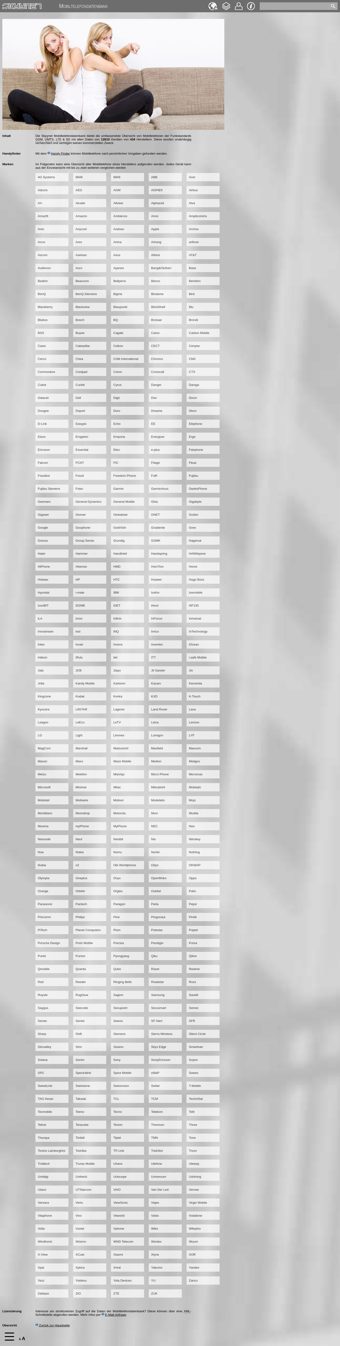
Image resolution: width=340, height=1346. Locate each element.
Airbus (193, 190)
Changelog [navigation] (226, 4)
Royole (43, 995)
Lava (192, 709)
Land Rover (159, 709)
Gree (192, 527)
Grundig (118, 540)
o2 (77, 865)
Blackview (82, 307)
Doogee (43, 411)
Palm (192, 891)
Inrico (155, 631)
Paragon (119, 904)
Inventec (157, 644)
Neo (192, 826)
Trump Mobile (85, 1163)
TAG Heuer (45, 1099)
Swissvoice (121, 1086)
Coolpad (81, 372)
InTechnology (198, 631)
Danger (156, 385)
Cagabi (118, 333)
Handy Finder (58, 153)
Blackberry (45, 307)
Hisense (81, 566)
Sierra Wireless (161, 1034)
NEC (154, 826)
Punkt (42, 956)
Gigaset (43, 514)
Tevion (118, 1125)
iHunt (154, 605)
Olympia (43, 878)
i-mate (80, 592)
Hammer (82, 553)
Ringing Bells (122, 982)
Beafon (43, 281)
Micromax (196, 774)
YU (153, 1280)
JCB (78, 670)
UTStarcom (83, 1189)
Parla (154, 904)
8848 (79, 177)
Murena (43, 826)
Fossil (80, 475)
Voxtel (80, 1228)
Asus (116, 255)
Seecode (82, 1008)
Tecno (117, 1112)
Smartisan (196, 1047)
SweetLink (45, 1086)
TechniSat (196, 1099)
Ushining (195, 1176)
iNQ (116, 631)
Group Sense (85, 540)
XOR (192, 1254)
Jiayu (117, 670)
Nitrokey (194, 839)
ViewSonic (120, 1202)
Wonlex (156, 1241)
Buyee (80, 333)
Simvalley (44, 1047)
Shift (79, 1034)
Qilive (193, 956)
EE (153, 424)
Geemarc (44, 501)
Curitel (80, 385)
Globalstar (120, 514)
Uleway (194, 1163)
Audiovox (44, 268)
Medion (156, 761)
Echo (116, 424)
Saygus (43, 1008)
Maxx (79, 761)
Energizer (158, 437)
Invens (118, 644)
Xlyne (155, 1254)
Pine (116, 917)
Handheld (120, 553)
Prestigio (157, 943)
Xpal (41, 1267)
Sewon (118, 1021)
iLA (40, 618)
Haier (41, 553)
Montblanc (45, 813)
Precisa (118, 943)
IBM (116, 592)
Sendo (42, 1021)
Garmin (118, 488)
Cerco (42, 359)
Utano (42, 1189)
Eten (116, 449)
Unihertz (81, 1176)
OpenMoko (158, 878)
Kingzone (44, 696)
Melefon (81, 774)
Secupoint (120, 1008)
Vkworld (118, 1215)
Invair (79, 644)
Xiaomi (118, 1254)
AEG (79, 190)
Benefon (195, 281)
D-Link (42, 424)
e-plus (155, 449)
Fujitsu (193, 475)
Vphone (118, 1228)
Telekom (157, 1112)
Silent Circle (197, 1034)
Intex (41, 644)
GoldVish (119, 527)
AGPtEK (157, 190)
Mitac (117, 787)
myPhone (82, 826)
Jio (191, 670)
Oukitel (156, 891)
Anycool (81, 229)
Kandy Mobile (85, 683)
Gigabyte (195, 501)
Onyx (117, 878)
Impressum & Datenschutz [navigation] (251, 6)
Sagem (118, 995)
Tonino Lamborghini (51, 1150)
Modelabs (158, 800)
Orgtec (118, 891)
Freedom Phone (124, 475)
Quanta (81, 969)
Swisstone (83, 1086)
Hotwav (43, 579)
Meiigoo (194, 761)
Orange (43, 891)
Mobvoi (118, 800)
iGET (116, 605)
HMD (116, 566)
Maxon (42, 761)
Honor (193, 566)
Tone (192, 1137)
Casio (42, 346)
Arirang (156, 242)
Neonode (44, 839)
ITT (153, 657)
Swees (193, 1073)
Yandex (194, 1267)
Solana (43, 1060)
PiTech (42, 930)
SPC (41, 1073)
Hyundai (43, 592)
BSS (41, 333)
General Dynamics (89, 501)
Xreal (117, 1267)
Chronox (157, 359)
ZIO (78, 1293)
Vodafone (195, 1215)
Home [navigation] (6, 5)
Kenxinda (195, 683)
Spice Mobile (122, 1073)
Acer (192, 177)
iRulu (79, 657)
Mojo (192, 800)
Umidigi (43, 1176)
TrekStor (157, 1150)
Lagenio (118, 709)
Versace (43, 1202)
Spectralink (83, 1073)
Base (192, 268)
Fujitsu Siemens (49, 488)
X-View (43, 1254)
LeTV (117, 722)
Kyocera (43, 709)
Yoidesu (81, 1280)
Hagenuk (195, 540)
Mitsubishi (158, 787)
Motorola (119, 813)
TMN (154, 1137)
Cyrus (117, 385)
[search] (295, 5)
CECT (155, 346)
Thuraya (43, 1137)
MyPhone (120, 826)
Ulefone (156, 1163)
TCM (154, 1099)
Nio (153, 839)
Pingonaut (158, 917)
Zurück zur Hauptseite (52, 1325)
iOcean (194, 644)
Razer (155, 969)
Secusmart (158, 1008)
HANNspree (197, 553)
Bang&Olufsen (161, 268)
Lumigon (157, 735)
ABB (154, 177)
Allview (118, 203)
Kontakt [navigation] (238, 4)
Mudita (193, 813)
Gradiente (158, 527)
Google (43, 527)
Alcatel (80, 203)
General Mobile (124, 501)
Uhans (118, 1163)
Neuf (79, 839)
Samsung (157, 995)
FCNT (80, 462)
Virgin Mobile (198, 1202)
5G (68, 139)
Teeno (80, 1112)
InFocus (156, 618)
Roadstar (157, 982)
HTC (116, 579)
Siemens (119, 1034)
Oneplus (81, 878)
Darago (194, 385)
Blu (191, 307)
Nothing (194, 852)
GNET (155, 514)
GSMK (155, 540)
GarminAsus (159, 488)
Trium (193, 1150)
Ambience (120, 216)
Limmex (118, 735)
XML (187, 1311)
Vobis (155, 1215)
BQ (115, 320)
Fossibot (44, 475)
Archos (194, 229)
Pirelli (193, 917)
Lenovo (194, 722)
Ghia (154, 501)
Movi (154, 813)
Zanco (193, 1280)
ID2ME (80, 605)
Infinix (117, 618)
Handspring (159, 553)
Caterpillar (83, 346)
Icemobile (195, 592)
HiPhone (44, 566)
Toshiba (81, 1150)
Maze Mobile (122, 761)
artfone (194, 242)
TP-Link (118, 1150)
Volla (41, 1228)
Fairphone (196, 449)
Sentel (80, 1021)
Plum (116, 930)
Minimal (81, 787)
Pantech (81, 904)
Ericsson (44, 449)
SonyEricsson (160, 1060)
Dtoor (193, 411)
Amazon (81, 216)
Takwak (81, 1099)
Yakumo (156, 1267)
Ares (79, 242)
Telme (42, 1125)
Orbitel (80, 891)
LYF (191, 735)
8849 (116, 177)
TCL (116, 1099)
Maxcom (195, 748)
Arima (117, 242)
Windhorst (45, 1241)
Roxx (192, 982)
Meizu (42, 774)
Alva (192, 203)
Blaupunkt (120, 307)
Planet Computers (88, 930)
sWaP (155, 1073)
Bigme (117, 294)
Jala (40, 670)
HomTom (157, 566)
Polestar (157, 930)
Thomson (157, 1125)
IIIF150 (194, 605)
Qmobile (44, 969)
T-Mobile (195, 1086)
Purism (80, 956)
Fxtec (79, 488)
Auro (79, 268)
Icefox (155, 592)
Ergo (192, 437)
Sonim (80, 1060)
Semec (194, 1008)
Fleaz (193, 462)
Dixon (193, 398)
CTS (192, 372)
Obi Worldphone (124, 865)
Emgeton (82, 437)
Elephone (195, 424)
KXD (154, 696)
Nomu (117, 852)
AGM (116, 190)
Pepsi (193, 904)
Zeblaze (43, 1293)
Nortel (155, 852)
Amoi (154, 216)
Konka (117, 696)
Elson (42, 437)
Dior (154, 398)
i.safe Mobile (198, 657)
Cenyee (194, 346)
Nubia (42, 865)
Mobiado (195, 787)
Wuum (193, 1241)
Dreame (156, 411)
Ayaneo (118, 268)
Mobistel (44, 800)
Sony (116, 1060)
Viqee (155, 1202)
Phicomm (44, 917)
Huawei (156, 579)
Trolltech (44, 1163)
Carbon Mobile (199, 333)
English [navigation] (212, 4)
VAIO (117, 1189)
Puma (193, 943)
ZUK (154, 1293)
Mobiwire (82, 800)
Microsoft (44, 787)
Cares (155, 333)
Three (193, 1125)
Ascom (42, 255)
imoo (79, 618)
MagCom (44, 748)
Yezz (41, 1280)
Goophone (83, 527)
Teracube (82, 1125)
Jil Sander (158, 670)
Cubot (42, 385)
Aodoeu (118, 229)
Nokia (80, 852)
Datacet (43, 398)
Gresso (43, 540)
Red (40, 982)
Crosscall (157, 372)
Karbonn (119, 683)
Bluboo (43, 320)
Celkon (118, 346)
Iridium (42, 657)
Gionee (81, 514)
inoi (78, 631)
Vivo (79, 1215)
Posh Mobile (84, 943)
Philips (80, 917)
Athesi (155, 255)
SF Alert (156, 1021)
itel (115, 657)
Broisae (156, 320)
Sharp (42, 1034)
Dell (78, 398)
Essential (82, 449)
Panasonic (45, 904)
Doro (116, 411)
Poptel (193, 930)
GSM (38, 139)
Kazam (156, 683)
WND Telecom (123, 1241)
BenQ (42, 294)
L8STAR (81, 709)
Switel (155, 1086)
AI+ (40, 203)
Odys (154, 865)
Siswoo (118, 1047)
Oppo (193, 878)
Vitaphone (45, 1215)
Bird (192, 294)
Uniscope (120, 1176)
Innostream (46, 631)
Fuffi (154, 475)
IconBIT (43, 605)
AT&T (193, 255)
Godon (193, 514)
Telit (192, 1112)
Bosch (80, 320)
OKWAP (194, 865)
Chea (79, 359)
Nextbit (118, 839)
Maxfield (157, 748)
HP (78, 579)
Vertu (79, 1202)
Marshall (81, 748)
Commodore (46, 372)
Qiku (154, 956)
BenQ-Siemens (86, 294)
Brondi (193, 320)
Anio (41, 229)
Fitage (155, 462)
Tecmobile (45, 1112)
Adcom (42, 190)
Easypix (81, 424)
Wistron (81, 1241)
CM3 (192, 359)
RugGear (82, 995)
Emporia (119, 437)
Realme (194, 969)
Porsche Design (49, 943)
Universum (158, 1176)
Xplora (80, 1267)
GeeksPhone (198, 488)
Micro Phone (160, 774)
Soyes (193, 1060)
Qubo (117, 969)
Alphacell (157, 203)
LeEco (80, 722)
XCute (80, 1254)
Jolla (41, 683)
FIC (115, 462)
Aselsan (81, 255)
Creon (117, 372)
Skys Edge (158, 1047)
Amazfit (43, 216)
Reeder (81, 982)
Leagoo (43, 722)
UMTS (49, 139)
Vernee (194, 1189)
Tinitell (80, 1137)
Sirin (79, 1047)
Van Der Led (160, 1189)
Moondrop (83, 813)
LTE (58, 139)
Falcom (43, 462)
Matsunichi (120, 748)
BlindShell (158, 307)
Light (79, 735)
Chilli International (125, 359)
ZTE (116, 1293)
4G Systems (46, 177)
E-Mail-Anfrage (114, 1314)
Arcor (41, 242)
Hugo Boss (196, 579)
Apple (155, 229)
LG (40, 735)
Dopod (80, 411)
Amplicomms (198, 216)
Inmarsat (195, 618)
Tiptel (117, 1137)
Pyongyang (121, 956)
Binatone (157, 294)
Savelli (193, 995)
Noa (40, 852)
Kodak (80, 696)
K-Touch (194, 696)
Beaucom (82, 281)
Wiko (154, 1228)
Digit (116, 398)
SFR (192, 1021)
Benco (155, 281)
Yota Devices (122, 1280)
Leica (155, 722)
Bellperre (119, 281)
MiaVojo (118, 774)
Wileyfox (195, 1228)
